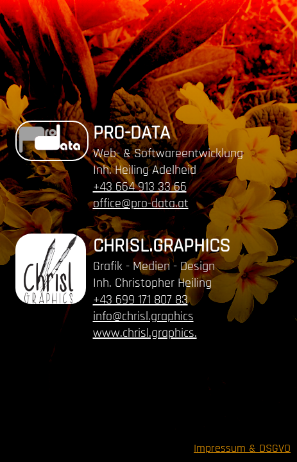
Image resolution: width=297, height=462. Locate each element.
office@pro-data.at (141, 203)
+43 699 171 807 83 (140, 299)
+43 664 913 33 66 (140, 186)
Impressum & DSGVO (242, 448)
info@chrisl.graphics (143, 316)
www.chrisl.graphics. (145, 333)
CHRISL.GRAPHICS (161, 246)
